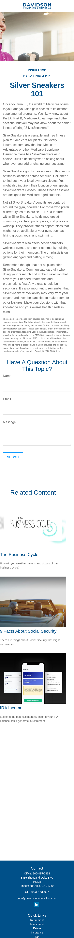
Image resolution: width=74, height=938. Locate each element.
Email (7, 399)
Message (9, 422)
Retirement (37, 920)
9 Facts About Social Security (28, 631)
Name (7, 376)
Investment (37, 924)
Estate (37, 928)
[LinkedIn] (36, 904)
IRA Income (11, 707)
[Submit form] (13, 457)
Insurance (37, 932)
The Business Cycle (19, 554)
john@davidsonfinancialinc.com (37, 898)
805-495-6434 (41, 873)
